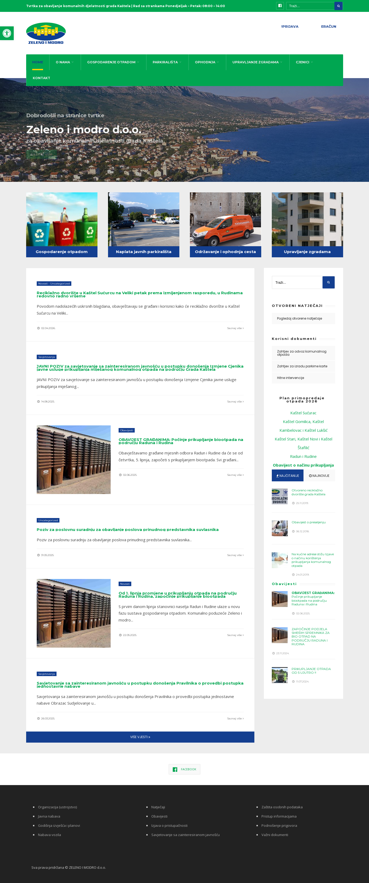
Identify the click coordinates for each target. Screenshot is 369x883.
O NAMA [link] (63, 62)
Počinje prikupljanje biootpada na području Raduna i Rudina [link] (181, 441)
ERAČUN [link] (328, 27)
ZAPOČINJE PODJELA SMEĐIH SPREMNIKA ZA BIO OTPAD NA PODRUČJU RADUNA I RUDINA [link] (311, 636)
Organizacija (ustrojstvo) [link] (57, 807)
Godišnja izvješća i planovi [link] (59, 825)
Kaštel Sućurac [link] (303, 412)
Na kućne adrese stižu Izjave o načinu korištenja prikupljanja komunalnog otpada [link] (313, 559)
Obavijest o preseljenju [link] (309, 522)
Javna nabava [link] (49, 816)
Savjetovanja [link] (46, 357)
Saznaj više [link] (235, 328)
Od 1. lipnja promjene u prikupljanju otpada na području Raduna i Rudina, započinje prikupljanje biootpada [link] (178, 595)
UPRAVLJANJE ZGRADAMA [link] (255, 62)
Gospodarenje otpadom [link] (62, 251)
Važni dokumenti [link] (274, 834)
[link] (7, 33)
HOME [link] (37, 62)
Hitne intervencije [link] (290, 378)
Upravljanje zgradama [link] (307, 251)
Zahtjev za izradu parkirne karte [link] (302, 366)
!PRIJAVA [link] (289, 27)
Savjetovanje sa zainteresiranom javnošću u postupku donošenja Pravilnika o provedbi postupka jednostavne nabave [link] (140, 685)
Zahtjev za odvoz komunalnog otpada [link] (301, 353)
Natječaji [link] (158, 807)
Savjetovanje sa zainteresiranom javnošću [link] (185, 834)
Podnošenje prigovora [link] (279, 825)
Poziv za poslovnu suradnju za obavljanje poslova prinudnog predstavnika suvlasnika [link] (128, 529)
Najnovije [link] (319, 475)
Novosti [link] (43, 283)
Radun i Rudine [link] (303, 456)
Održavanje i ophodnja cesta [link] (225, 251)
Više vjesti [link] (140, 737)
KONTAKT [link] (41, 78)
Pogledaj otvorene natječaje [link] (299, 318)
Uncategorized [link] (60, 283)
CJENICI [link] (302, 62)
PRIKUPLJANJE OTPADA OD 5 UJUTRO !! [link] (311, 671)
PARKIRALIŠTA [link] (165, 62)
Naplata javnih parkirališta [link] (143, 251)
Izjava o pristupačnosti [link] (169, 825)
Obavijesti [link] (126, 430)
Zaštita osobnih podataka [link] (282, 807)
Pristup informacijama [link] (279, 816)
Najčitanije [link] (287, 475)
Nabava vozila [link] (49, 834)
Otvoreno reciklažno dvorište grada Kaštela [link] (308, 492)
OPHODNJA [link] (205, 62)
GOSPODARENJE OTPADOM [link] (111, 62)
